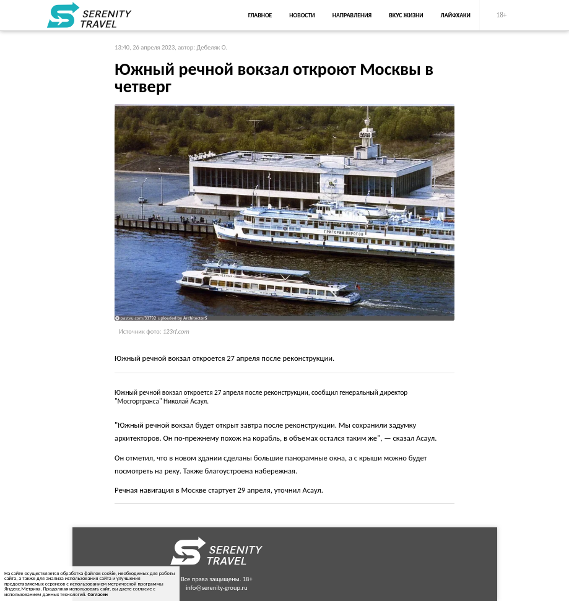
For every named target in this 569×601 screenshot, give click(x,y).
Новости (302, 15)
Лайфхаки (456, 15)
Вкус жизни (406, 15)
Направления (352, 15)
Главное (260, 15)
